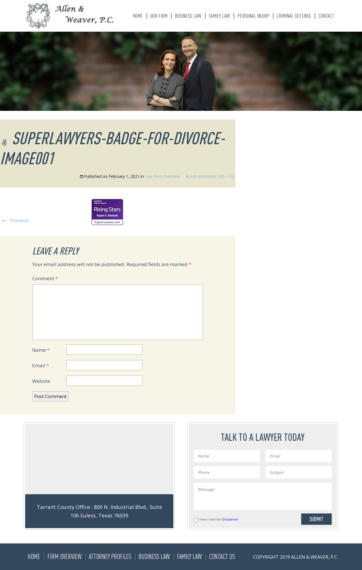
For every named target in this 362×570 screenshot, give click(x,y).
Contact (326, 15)
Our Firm (158, 15)
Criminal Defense (294, 15)
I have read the (218, 519)
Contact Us (222, 556)
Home (138, 15)
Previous (14, 220)
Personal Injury (253, 15)
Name (40, 350)
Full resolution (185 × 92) (212, 176)
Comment (45, 278)
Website (41, 381)
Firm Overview (64, 556)
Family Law (219, 15)
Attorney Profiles (110, 556)
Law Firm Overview (162, 176)
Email (40, 365)
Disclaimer (230, 519)
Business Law (188, 15)
